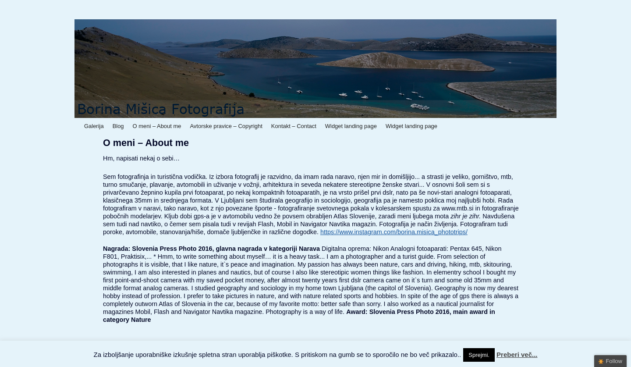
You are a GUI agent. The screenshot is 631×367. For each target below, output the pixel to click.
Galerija (94, 126)
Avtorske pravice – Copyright (226, 126)
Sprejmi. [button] (478, 355)
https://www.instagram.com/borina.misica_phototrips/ (394, 231)
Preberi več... (516, 354)
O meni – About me (157, 126)
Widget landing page (351, 126)
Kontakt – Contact (293, 126)
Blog (118, 126)
